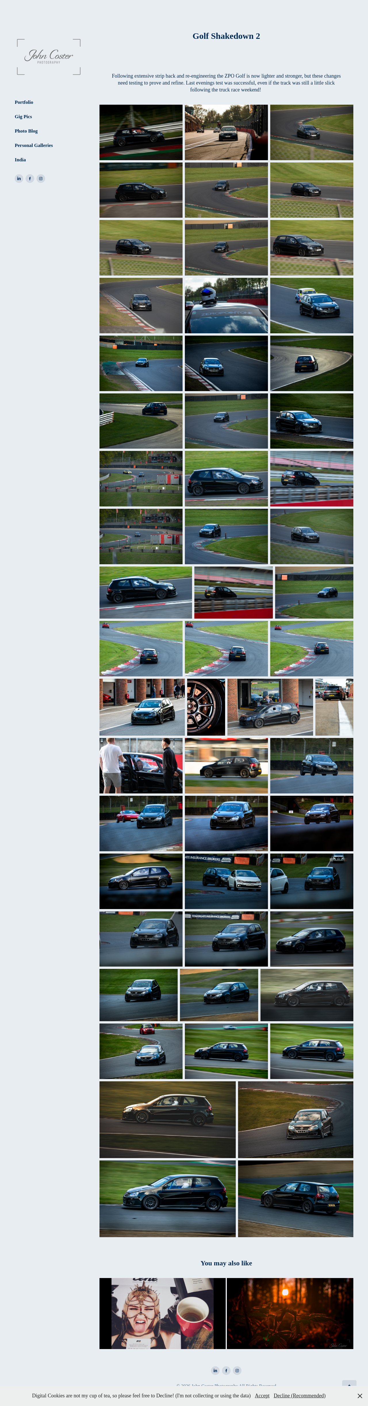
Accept (262, 1396)
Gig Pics (23, 116)
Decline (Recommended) (299, 1396)
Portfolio (24, 102)
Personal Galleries (34, 145)
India (20, 159)
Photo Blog (26, 131)
